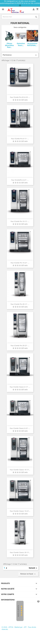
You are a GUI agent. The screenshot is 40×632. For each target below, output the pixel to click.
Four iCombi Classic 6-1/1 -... (20, 387)
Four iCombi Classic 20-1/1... (20, 552)
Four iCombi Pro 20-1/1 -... (20, 304)
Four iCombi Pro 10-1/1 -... (20, 221)
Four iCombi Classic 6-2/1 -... (20, 428)
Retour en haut (28, 574)
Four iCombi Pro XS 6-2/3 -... (20, 97)
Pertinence (20, 55)
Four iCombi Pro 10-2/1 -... (20, 263)
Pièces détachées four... (9, 45)
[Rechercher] (20, 16)
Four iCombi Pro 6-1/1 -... (20, 139)
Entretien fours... (21, 44)
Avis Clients (18, 611)
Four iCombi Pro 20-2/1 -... (20, 345)
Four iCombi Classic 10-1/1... (20, 470)
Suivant (33, 568)
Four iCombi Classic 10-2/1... (20, 511)
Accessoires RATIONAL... (32, 44)
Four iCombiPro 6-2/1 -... (20, 180)
